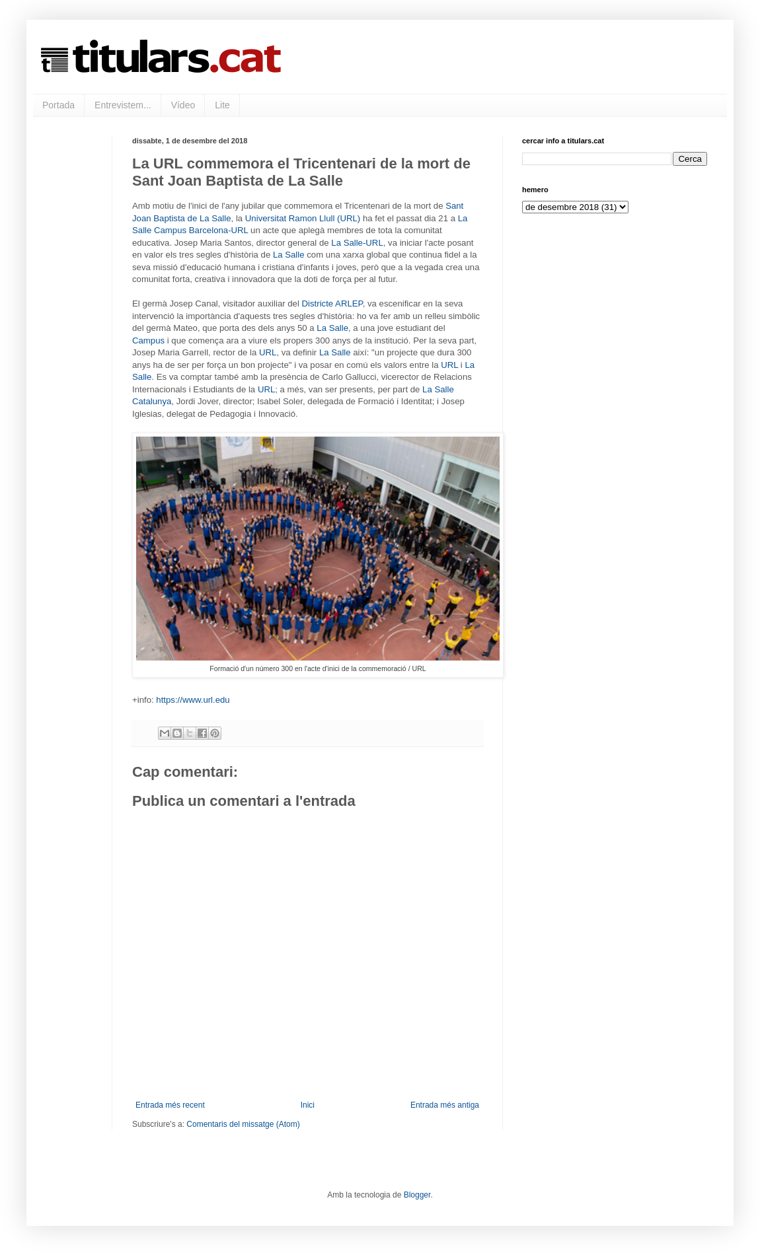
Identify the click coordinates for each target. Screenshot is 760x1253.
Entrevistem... (123, 105)
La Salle (289, 255)
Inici (308, 1105)
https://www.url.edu (192, 700)
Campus (148, 340)
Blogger (417, 1194)
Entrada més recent (170, 1105)
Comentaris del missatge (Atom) (242, 1124)
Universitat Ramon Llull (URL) (302, 218)
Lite (222, 105)
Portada (58, 105)
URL (267, 352)
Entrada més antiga (444, 1105)
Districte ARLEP (332, 303)
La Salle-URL (357, 243)
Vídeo (183, 105)
